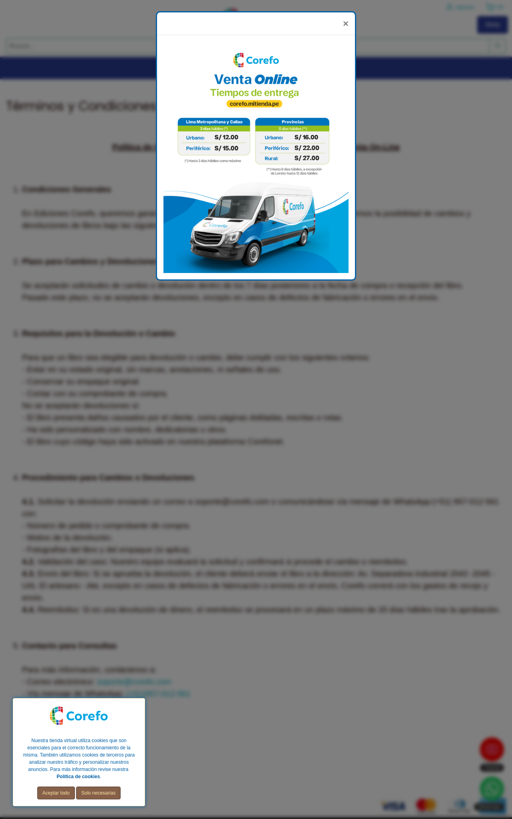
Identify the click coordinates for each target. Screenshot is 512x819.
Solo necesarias (98, 793)
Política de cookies (78, 776)
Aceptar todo (56, 793)
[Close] (346, 23)
